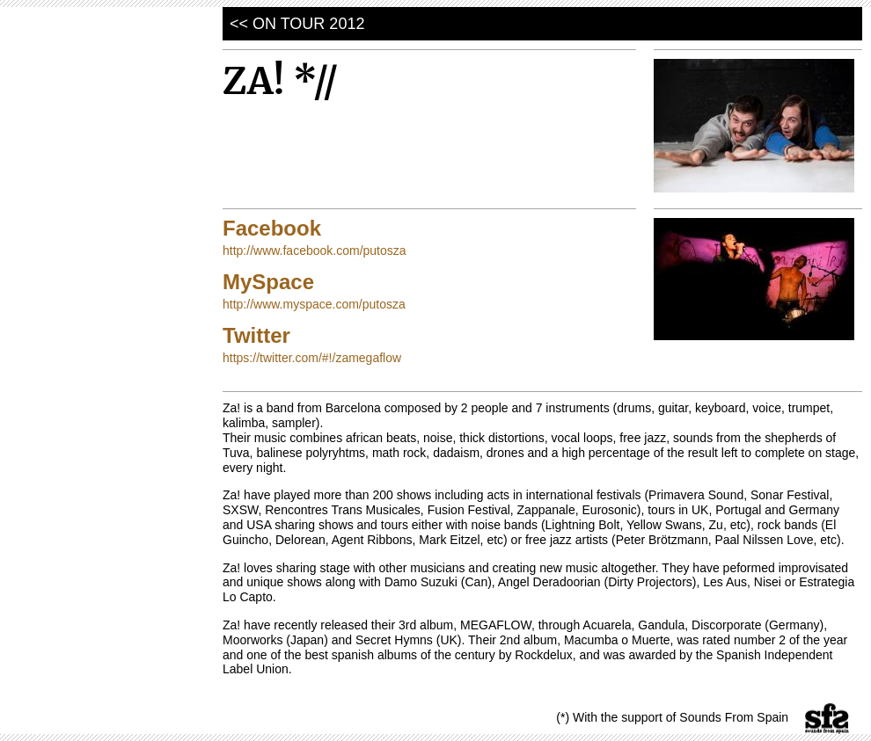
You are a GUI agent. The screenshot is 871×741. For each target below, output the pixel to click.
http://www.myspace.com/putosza (314, 304)
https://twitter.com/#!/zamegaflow (312, 358)
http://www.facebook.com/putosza (314, 250)
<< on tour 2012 (297, 24)
